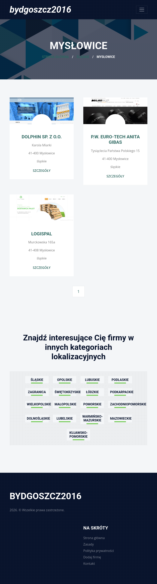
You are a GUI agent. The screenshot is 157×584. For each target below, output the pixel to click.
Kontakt (89, 563)
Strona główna (55, 57)
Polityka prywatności (98, 551)
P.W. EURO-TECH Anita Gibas (115, 139)
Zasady (88, 544)
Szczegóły (42, 170)
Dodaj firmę (92, 557)
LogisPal (41, 234)
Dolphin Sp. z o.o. (42, 137)
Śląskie (82, 57)
